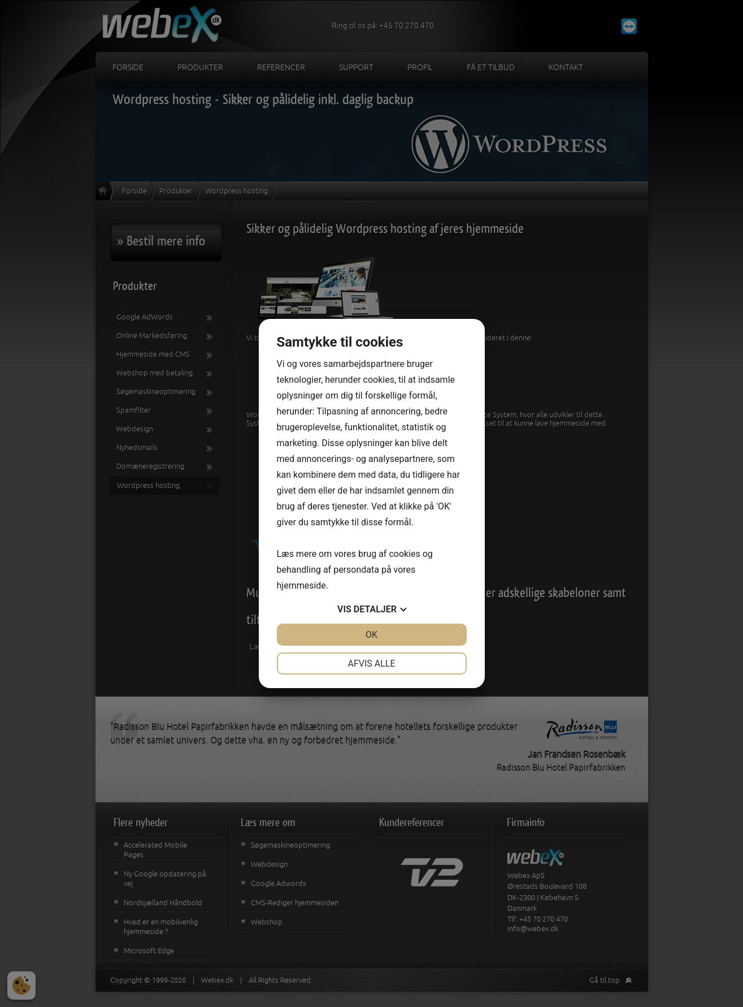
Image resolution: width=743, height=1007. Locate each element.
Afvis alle (371, 663)
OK (371, 634)
